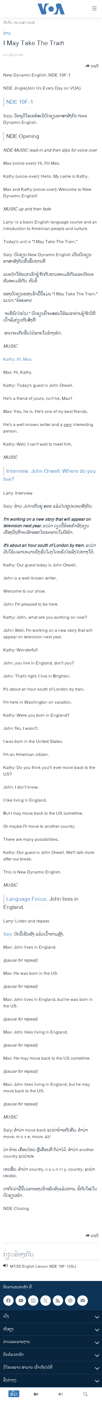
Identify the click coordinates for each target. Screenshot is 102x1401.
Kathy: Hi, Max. (17, 359)
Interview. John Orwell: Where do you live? (49, 475)
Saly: (8, 934)
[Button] (92, 66)
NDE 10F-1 (19, 102)
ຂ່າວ (7, 33)
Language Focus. (27, 899)
